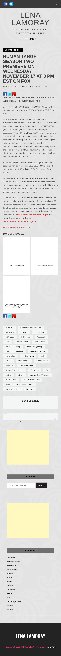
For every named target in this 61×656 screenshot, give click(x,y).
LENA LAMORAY (30, 19)
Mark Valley (10, 356)
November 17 (23, 361)
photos (10, 585)
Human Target (22, 342)
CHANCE (24, 332)
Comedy (11, 557)
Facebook (41, 337)
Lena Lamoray (20, 86)
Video (10, 605)
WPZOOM (51, 647)
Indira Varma (40, 342)
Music (9, 577)
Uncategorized (13, 50)
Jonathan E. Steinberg (14, 351)
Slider (10, 593)
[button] (30, 39)
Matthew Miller (28, 356)
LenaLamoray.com (37, 351)
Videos (10, 609)
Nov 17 (8, 361)
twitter (8, 375)
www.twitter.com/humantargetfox (20, 221)
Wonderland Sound (32, 380)
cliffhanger (10, 337)
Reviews (11, 589)
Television (35, 370)
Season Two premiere (15, 370)
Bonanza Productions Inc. (30, 327)
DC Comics (25, 337)
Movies (10, 573)
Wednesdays (11, 380)
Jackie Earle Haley (13, 346)
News (10, 581)
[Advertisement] (28, 447)
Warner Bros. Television (39, 375)
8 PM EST (9, 327)
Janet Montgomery (34, 346)
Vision (20, 375)
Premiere (9, 365)
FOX (7, 342)
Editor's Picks (13, 561)
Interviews (12, 569)
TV (47, 370)
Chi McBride (39, 332)
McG (42, 356)
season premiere (26, 365)
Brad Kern (10, 332)
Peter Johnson (42, 361)
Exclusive (11, 565)
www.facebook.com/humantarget (31, 214)
